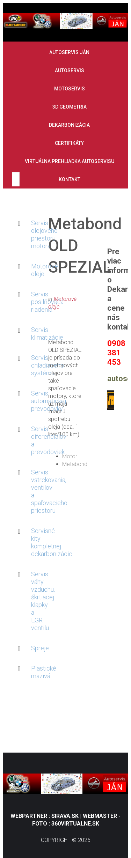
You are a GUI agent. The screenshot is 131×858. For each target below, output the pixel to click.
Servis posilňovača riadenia (41, 301)
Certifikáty (69, 143)
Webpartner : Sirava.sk (45, 816)
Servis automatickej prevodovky (41, 401)
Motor (69, 456)
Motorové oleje (41, 270)
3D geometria (69, 107)
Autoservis (69, 70)
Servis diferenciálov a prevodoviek (41, 440)
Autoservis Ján (69, 52)
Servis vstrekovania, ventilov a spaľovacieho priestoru (41, 491)
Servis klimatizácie (41, 333)
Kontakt (69, 179)
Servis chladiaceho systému (41, 365)
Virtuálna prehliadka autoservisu (69, 161)
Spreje (40, 648)
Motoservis (69, 88)
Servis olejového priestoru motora (41, 234)
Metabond (74, 464)
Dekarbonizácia (69, 125)
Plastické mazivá (41, 672)
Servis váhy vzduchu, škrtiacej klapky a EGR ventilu (41, 600)
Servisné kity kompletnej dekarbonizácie (41, 542)
